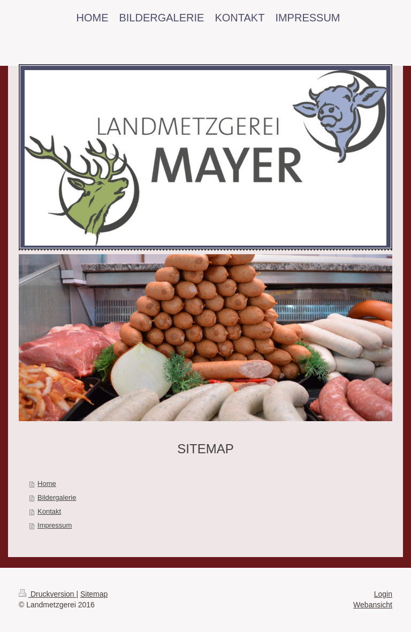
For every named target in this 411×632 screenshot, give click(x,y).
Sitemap (94, 594)
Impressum (54, 525)
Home (46, 483)
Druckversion (47, 594)
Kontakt (49, 511)
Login (383, 594)
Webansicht (372, 604)
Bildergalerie (56, 497)
